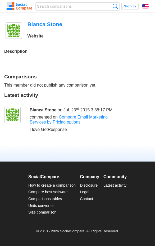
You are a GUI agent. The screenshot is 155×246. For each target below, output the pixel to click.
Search (115, 6)
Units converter (41, 206)
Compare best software (48, 192)
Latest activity (114, 185)
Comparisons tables (45, 199)
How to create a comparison (52, 185)
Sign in (130, 6)
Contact (86, 199)
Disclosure (89, 185)
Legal (84, 192)
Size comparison (42, 212)
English (145, 6)
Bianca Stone (43, 110)
